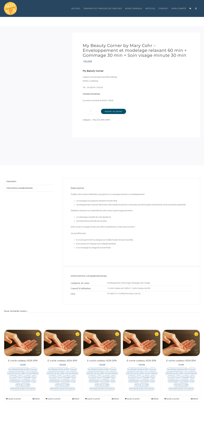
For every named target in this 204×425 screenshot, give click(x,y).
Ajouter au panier (113, 111)
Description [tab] (11, 181)
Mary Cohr (96, 120)
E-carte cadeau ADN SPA (23, 360)
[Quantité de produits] (90, 111)
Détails (37, 399)
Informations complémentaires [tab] (20, 188)
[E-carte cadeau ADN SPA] (23, 342)
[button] (196, 8)
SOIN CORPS (105, 120)
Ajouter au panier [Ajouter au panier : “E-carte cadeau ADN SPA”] (14, 399)
